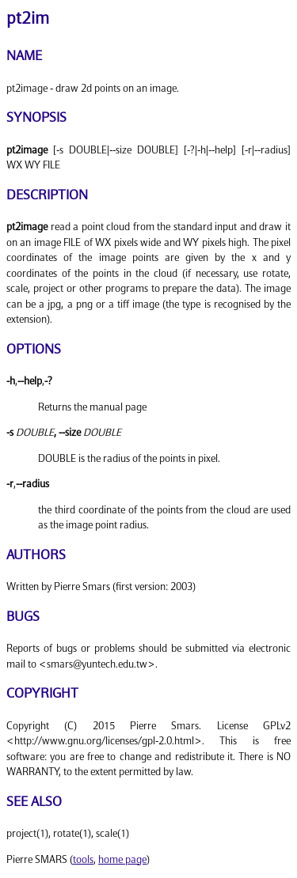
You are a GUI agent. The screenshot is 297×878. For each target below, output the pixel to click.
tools (83, 860)
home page (122, 860)
